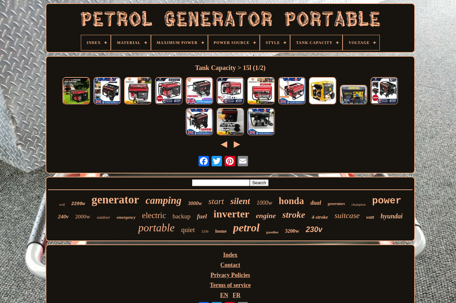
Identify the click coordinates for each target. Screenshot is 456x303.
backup (181, 216)
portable (156, 228)
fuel (202, 216)
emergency (126, 217)
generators (336, 203)
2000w (82, 216)
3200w (292, 231)
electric (154, 215)
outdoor (103, 217)
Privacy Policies (230, 275)
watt (370, 217)
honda (291, 201)
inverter (231, 214)
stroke (293, 215)
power (387, 200)
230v (314, 229)
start (216, 201)
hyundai (392, 216)
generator (115, 199)
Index (230, 255)
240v (63, 216)
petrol (246, 228)
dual (315, 203)
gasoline (272, 232)
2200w (78, 203)
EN (224, 295)
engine (266, 216)
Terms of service (230, 285)
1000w (264, 203)
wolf (62, 204)
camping (163, 200)
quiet (188, 230)
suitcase (347, 215)
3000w (195, 203)
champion (358, 204)
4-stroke (320, 217)
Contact (230, 265)
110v (205, 231)
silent (240, 201)
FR (237, 295)
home (221, 231)
